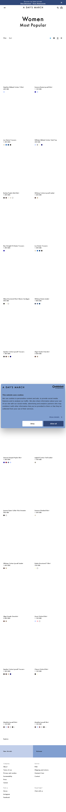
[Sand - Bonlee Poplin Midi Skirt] (10, 197)
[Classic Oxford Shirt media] (17, 381)
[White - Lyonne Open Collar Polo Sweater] (6, 515)
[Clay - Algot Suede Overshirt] (37, 356)
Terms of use (7, 770)
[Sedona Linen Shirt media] (49, 381)
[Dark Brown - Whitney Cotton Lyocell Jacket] (35, 197)
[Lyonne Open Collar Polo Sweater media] (17, 487)
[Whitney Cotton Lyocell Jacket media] (49, 170)
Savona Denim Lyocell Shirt (43, 87)
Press (5, 779)
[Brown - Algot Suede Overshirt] (35, 356)
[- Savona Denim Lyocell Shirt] (35, 92)
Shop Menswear (25, 3)
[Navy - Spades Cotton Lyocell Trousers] (10, 356)
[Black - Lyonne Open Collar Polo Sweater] (4, 515)
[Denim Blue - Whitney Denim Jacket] (37, 303)
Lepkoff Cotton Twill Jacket (43, 458)
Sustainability (7, 776)
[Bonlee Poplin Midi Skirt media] (17, 170)
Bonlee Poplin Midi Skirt (11, 193)
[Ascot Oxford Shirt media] (49, 593)
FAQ (36, 767)
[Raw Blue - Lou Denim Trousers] (8, 144)
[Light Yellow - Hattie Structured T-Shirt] (35, 568)
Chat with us (39, 791)
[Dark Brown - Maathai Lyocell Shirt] (4, 727)
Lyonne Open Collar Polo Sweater (14, 510)
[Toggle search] (58, 7)
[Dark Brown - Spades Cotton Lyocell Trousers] (6, 356)
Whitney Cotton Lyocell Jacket (44, 193)
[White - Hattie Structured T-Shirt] (37, 568)
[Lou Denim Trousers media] (17, 117)
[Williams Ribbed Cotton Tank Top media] (49, 117)
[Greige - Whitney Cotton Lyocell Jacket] (37, 197)
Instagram (6, 794)
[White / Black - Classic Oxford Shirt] (35, 674)
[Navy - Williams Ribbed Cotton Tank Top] (41, 144)
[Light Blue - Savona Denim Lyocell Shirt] (37, 92)
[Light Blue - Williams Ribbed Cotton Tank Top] (35, 144)
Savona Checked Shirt (42, 510)
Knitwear (39, 751)
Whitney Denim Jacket (42, 299)
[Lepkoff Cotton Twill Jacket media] (49, 434)
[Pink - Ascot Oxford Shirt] (37, 621)
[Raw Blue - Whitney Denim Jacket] (39, 303)
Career (5, 783)
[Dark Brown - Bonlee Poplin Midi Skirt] (6, 197)
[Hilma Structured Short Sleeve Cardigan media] (17, 276)
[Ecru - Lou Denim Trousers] (4, 144)
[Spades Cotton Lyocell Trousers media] (17, 329)
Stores (5, 791)
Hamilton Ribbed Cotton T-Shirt (13, 87)
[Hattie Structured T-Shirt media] (49, 540)
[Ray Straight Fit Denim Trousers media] (17, 223)
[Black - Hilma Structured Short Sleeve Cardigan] (4, 303)
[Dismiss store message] (61, 2)
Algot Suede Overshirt (42, 352)
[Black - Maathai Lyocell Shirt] (12, 727)
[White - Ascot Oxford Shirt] (39, 621)
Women (33, 19)
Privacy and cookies (10, 773)
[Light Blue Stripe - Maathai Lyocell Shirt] (6, 727)
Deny (33, 424)
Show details (54, 417)
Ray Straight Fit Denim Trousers (13, 246)
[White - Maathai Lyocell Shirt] (10, 727)
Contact (37, 776)
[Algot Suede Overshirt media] (49, 329)
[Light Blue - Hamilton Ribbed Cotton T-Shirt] (4, 92)
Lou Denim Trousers (9, 140)
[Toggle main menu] (4, 7)
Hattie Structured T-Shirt (42, 563)
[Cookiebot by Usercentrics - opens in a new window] (54, 387)
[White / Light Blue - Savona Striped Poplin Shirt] (10, 462)
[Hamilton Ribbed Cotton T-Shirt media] (17, 64)
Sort (10, 38)
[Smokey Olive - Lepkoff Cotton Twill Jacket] (35, 462)
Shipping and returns (42, 770)
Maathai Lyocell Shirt (10, 722)
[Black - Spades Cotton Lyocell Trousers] (4, 356)
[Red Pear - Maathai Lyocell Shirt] (8, 727)
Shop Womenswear (39, 3)
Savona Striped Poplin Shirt (12, 458)
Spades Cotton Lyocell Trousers (13, 352)
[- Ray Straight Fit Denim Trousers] (4, 250)
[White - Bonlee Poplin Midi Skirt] (12, 197)
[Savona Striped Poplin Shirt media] (17, 434)
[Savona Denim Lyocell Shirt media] (49, 64)
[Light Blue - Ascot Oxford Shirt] (35, 621)
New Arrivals (7, 751)
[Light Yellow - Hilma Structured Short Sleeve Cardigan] (6, 303)
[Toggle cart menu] (61, 7)
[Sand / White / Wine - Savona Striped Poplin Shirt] (6, 462)
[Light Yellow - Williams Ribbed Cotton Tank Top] (39, 144)
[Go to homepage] (33, 8)
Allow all (53, 424)
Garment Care (39, 773)
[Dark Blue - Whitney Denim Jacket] (35, 303)
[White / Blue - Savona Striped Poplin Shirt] (8, 462)
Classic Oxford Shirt (41, 669)
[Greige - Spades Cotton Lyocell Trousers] (8, 356)
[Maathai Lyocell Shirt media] (17, 699)
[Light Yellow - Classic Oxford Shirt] (37, 674)
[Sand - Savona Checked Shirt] (35, 515)
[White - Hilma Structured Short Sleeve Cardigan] (8, 303)
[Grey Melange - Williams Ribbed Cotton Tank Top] (37, 144)
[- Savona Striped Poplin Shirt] (4, 462)
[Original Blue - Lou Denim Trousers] (6, 144)
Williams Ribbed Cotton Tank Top (46, 140)
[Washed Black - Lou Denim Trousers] (10, 144)
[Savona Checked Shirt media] (49, 487)
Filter (5, 38)
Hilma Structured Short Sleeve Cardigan (16, 299)
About (5, 767)
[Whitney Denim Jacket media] (49, 276)
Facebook (6, 797)
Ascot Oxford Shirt (41, 616)
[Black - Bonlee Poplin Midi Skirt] (4, 197)
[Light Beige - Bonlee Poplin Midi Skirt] (8, 197)
